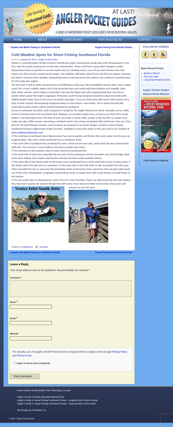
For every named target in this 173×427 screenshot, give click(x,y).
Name (14, 306)
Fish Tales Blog (110, 39)
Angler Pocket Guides (48, 59)
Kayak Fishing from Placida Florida (115, 47)
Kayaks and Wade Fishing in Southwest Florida (34, 47)
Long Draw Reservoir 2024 (157, 80)
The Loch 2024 (151, 76)
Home (18, 39)
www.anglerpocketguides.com (27, 132)
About (42, 39)
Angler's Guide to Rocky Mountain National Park (40, 401)
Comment (16, 278)
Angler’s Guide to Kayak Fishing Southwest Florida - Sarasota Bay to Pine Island (56, 408)
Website (14, 338)
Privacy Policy (119, 356)
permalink (44, 247)
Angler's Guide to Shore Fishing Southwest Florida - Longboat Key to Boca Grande (57, 404)
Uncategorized (26, 247)
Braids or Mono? (152, 73)
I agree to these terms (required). (31, 367)
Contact (144, 39)
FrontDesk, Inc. (39, 414)
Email (14, 322)
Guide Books (72, 39)
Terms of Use (24, 359)
